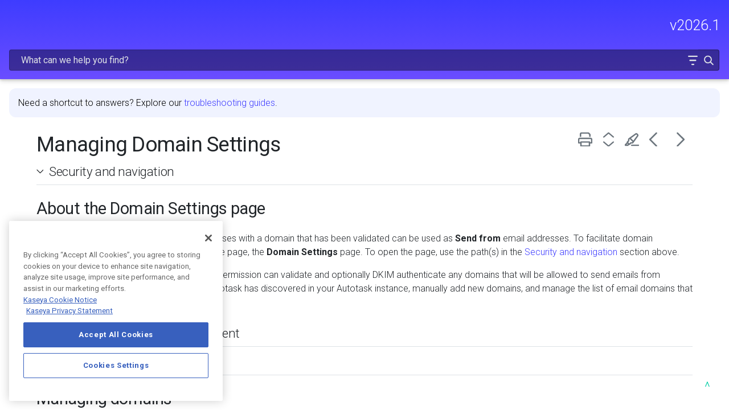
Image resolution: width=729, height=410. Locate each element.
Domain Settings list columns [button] (268, 345)
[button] (684, 24)
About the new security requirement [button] (286, 317)
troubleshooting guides (375, 73)
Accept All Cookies (116, 334)
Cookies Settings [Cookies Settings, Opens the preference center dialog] (116, 365)
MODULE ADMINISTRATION (77, 181)
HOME (21, 72)
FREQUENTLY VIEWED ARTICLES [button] (77, 127)
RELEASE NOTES (43, 96)
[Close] (208, 238)
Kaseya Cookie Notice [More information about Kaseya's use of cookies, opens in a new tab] (60, 300)
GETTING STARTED (77, 157)
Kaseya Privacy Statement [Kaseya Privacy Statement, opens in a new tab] (69, 310)
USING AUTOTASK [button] (77, 205)
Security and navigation (257, 141)
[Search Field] (549, 24)
